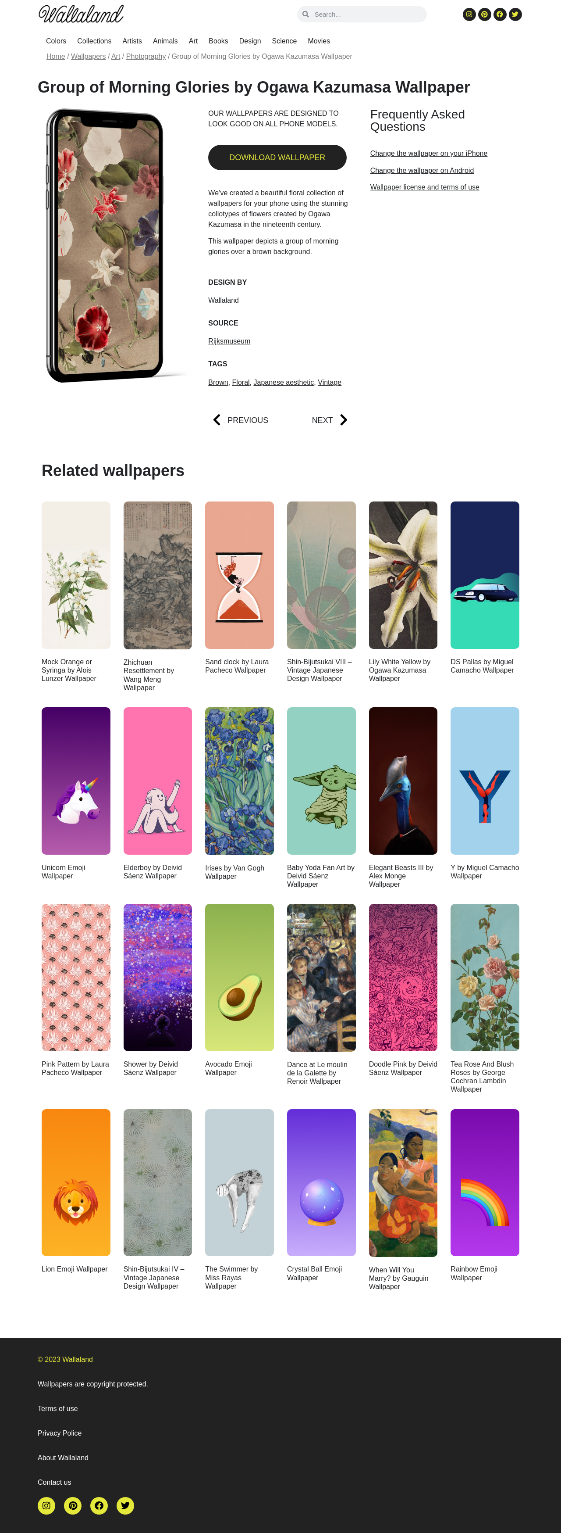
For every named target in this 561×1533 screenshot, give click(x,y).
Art (193, 41)
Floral (241, 382)
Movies (319, 41)
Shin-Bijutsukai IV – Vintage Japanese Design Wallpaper (154, 1277)
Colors (56, 41)
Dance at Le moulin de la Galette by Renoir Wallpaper (317, 1073)
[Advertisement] (442, 269)
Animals (165, 41)
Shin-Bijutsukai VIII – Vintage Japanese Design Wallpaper (319, 670)
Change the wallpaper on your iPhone (429, 153)
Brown (218, 382)
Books (218, 41)
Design (250, 41)
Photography (146, 56)
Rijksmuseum (229, 341)
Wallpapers (88, 56)
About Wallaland (63, 1457)
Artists (132, 41)
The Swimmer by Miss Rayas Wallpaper (231, 1277)
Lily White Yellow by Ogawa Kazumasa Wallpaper (400, 670)
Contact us (54, 1482)
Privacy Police (60, 1433)
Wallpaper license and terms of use (424, 187)
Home (55, 56)
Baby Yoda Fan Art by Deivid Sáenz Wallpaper (321, 876)
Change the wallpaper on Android (422, 170)
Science (284, 41)
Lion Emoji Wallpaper (75, 1269)
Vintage (329, 382)
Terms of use (58, 1408)
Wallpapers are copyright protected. (93, 1384)
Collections (94, 41)
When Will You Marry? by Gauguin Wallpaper (399, 1278)
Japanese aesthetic (283, 382)
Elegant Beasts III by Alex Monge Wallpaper (401, 876)
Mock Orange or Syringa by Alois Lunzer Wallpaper (69, 670)
